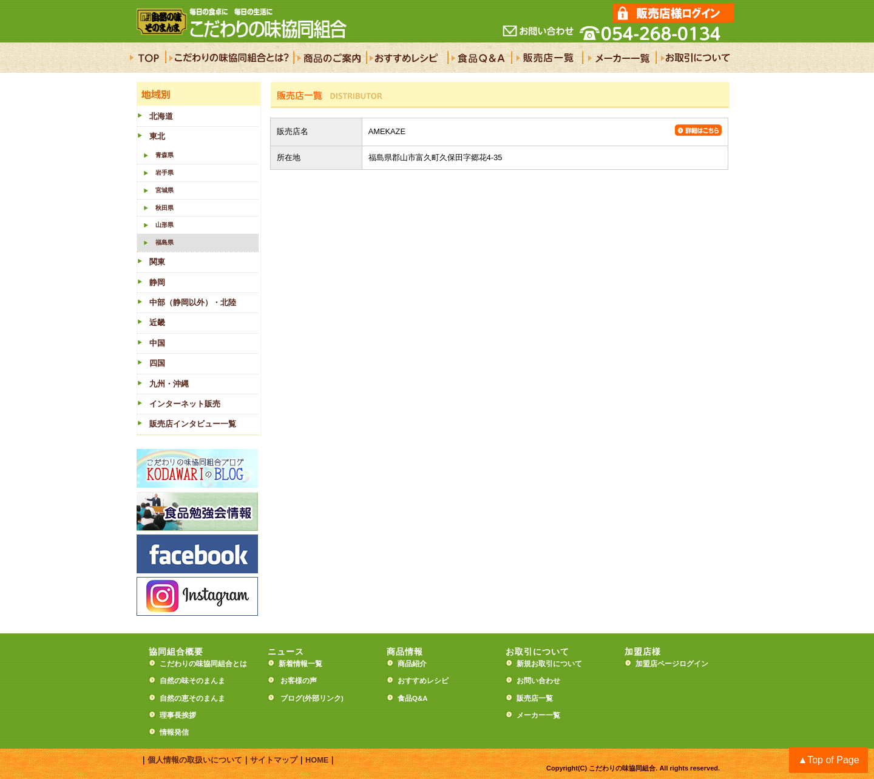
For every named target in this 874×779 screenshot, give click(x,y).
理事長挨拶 (178, 715)
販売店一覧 (535, 698)
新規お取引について (549, 663)
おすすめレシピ (423, 680)
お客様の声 (298, 680)
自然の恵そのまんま (192, 698)
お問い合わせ (538, 680)
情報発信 (174, 732)
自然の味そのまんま (192, 680)
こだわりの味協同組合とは (203, 663)
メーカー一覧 (538, 715)
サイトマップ (273, 759)
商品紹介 (412, 663)
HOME (316, 759)
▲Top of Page (828, 760)
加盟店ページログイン (671, 663)
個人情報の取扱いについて (194, 759)
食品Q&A (413, 698)
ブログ (291, 698)
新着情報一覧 (304, 663)
